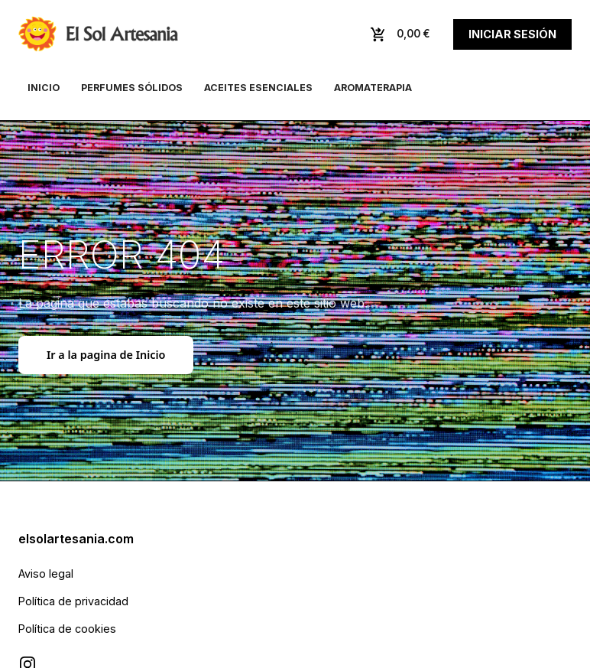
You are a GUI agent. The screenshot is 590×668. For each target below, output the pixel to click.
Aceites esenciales (258, 87)
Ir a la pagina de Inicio (106, 354)
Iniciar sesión (512, 34)
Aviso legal (45, 573)
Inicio (44, 87)
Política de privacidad (73, 601)
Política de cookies (67, 628)
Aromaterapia (373, 87)
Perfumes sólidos (132, 87)
